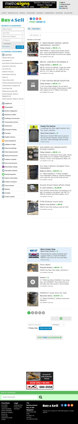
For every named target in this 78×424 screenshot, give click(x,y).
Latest (3, 13)
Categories (30, 13)
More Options (6, 46)
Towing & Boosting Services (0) (11, 83)
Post (37, 22)
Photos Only (32, 328)
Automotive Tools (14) (9, 66)
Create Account (64, 4)
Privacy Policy (18, 407)
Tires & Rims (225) (8, 80)
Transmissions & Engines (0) (11, 85)
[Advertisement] (49, 108)
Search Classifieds (6, 410)
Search (22, 13)
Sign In (62, 2)
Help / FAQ (63, 6)
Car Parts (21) (6, 69)
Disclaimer (17, 408)
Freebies (7, 193)
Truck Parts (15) (7, 88)
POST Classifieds (49, 337)
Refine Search (45, 328)
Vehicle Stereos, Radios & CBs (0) (12, 99)
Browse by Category (7, 412)
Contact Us (63, 8)
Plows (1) (5, 77)
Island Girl (68, 13)
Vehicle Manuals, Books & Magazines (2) (10, 95)
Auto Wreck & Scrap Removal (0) (12, 63)
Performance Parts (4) (9, 74)
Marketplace (13, 13)
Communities (49, 13)
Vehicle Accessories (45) (9, 91)
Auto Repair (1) (7, 60)
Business (39, 13)
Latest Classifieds (6, 408)
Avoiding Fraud (18, 405)
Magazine (59, 13)
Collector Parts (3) (7, 71)
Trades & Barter (10, 196)
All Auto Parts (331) (8, 57)
